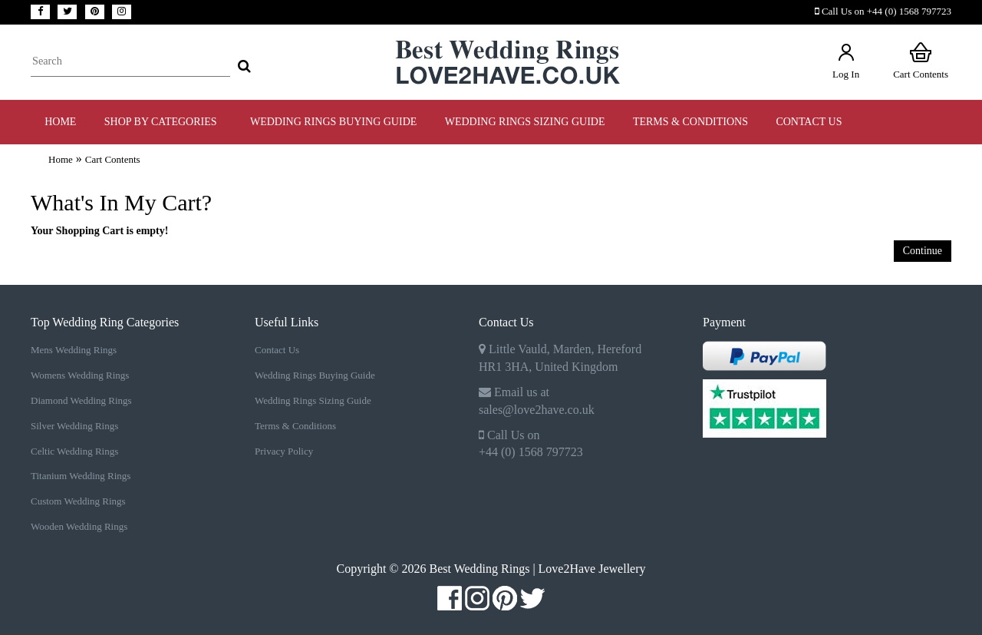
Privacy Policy (284, 451)
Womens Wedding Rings (80, 375)
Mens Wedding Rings (74, 350)
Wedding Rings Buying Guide (315, 375)
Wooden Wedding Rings (79, 526)
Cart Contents (920, 60)
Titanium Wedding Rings (80, 475)
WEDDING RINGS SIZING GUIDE (525, 121)
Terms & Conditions (295, 426)
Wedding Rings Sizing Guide (313, 400)
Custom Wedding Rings (78, 501)
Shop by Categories (163, 121)
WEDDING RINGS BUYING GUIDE (333, 121)
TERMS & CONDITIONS (690, 121)
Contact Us (809, 121)
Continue (922, 250)
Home (60, 121)
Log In (845, 60)
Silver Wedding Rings (74, 426)
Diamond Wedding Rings (81, 400)
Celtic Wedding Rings (74, 451)
